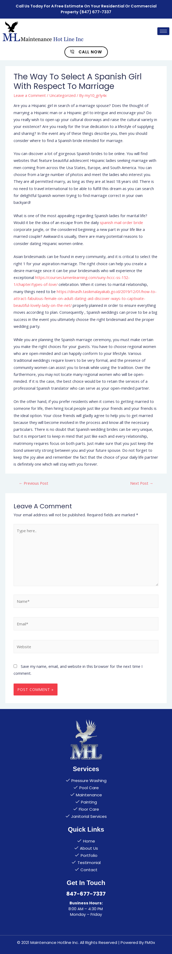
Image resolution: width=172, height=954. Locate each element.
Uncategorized (62, 95)
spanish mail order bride (121, 222)
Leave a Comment (30, 95)
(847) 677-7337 (95, 12)
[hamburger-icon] (163, 31)
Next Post (141, 483)
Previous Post (33, 483)
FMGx (150, 942)
